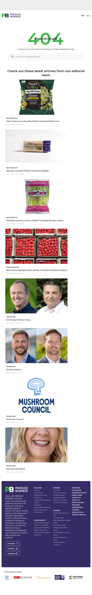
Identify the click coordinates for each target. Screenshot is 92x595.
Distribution (38, 497)
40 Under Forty (58, 518)
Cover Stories (38, 493)
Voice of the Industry (60, 500)
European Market (59, 495)
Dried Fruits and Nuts (41, 525)
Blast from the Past (40, 495)
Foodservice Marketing (41, 527)
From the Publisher (59, 493)
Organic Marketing (40, 530)
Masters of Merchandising (42, 507)
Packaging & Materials (41, 523)
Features (37, 490)
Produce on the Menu (60, 502)
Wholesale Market (59, 497)
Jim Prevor (56, 490)
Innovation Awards (59, 525)
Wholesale (37, 505)
